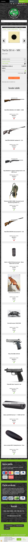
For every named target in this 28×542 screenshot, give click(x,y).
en (20, 3)
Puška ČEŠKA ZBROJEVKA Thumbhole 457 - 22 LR (14, 140)
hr (24, 3)
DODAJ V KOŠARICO (14, 78)
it (22, 3)
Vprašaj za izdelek (6, 61)
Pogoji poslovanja (19, 525)
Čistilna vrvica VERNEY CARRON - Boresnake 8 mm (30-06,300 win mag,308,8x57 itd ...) (14, 201)
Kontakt (7, 528)
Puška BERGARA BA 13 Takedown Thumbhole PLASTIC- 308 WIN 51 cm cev (14, 171)
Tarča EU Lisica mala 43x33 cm (14, 292)
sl (18, 3)
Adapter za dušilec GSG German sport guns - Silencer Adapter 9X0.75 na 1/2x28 (14, 262)
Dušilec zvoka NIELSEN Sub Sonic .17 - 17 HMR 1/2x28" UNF (14, 415)
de (26, 3)
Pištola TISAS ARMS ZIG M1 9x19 (14, 353)
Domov (4, 29)
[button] (24, 40)
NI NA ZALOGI (14, 98)
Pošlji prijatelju (5, 63)
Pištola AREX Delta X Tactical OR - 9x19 (14, 384)
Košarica (21, 1)
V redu (19, 539)
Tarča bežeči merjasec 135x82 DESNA (14, 323)
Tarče (20, 29)
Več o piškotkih (24, 539)
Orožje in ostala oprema (12, 29)
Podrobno (3, 1)
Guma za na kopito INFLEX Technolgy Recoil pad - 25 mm (14, 445)
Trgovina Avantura (9, 525)
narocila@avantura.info (19, 536)
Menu (12, 1)
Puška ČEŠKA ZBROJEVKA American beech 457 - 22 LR (14, 231)
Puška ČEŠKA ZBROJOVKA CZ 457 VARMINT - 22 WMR (14, 110)
